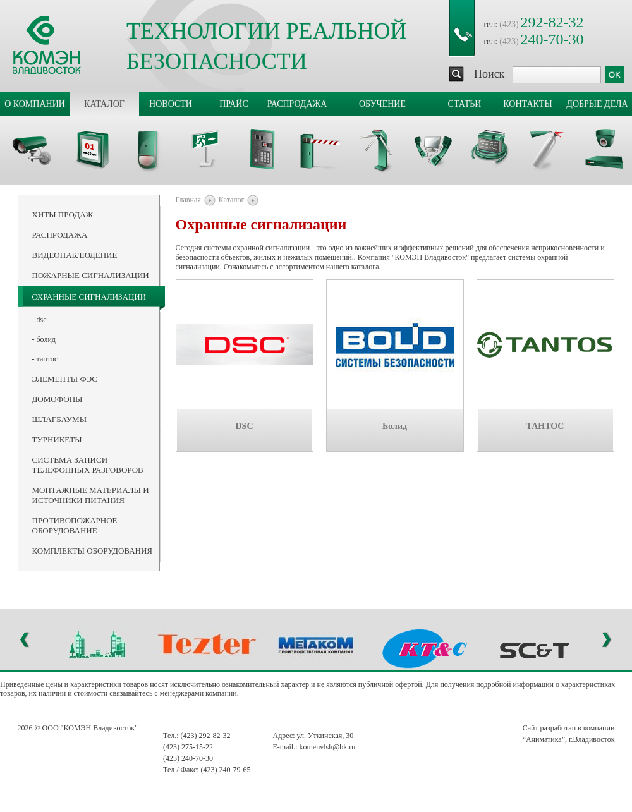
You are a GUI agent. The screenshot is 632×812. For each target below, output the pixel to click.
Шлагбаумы (59, 419)
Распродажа (297, 104)
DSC (244, 426)
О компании (34, 104)
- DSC (39, 319)
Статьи (465, 104)
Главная (188, 199)
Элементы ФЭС (64, 379)
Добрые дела (597, 104)
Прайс (233, 104)
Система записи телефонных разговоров (87, 465)
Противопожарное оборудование (75, 525)
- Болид (44, 339)
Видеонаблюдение (75, 255)
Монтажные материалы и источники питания (90, 495)
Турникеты (57, 439)
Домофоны (57, 399)
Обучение (382, 104)
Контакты (527, 104)
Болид (394, 426)
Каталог (104, 104)
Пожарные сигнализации (90, 275)
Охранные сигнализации (89, 296)
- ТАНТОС (45, 358)
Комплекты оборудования (92, 550)
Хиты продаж (63, 214)
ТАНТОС (545, 426)
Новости (170, 104)
